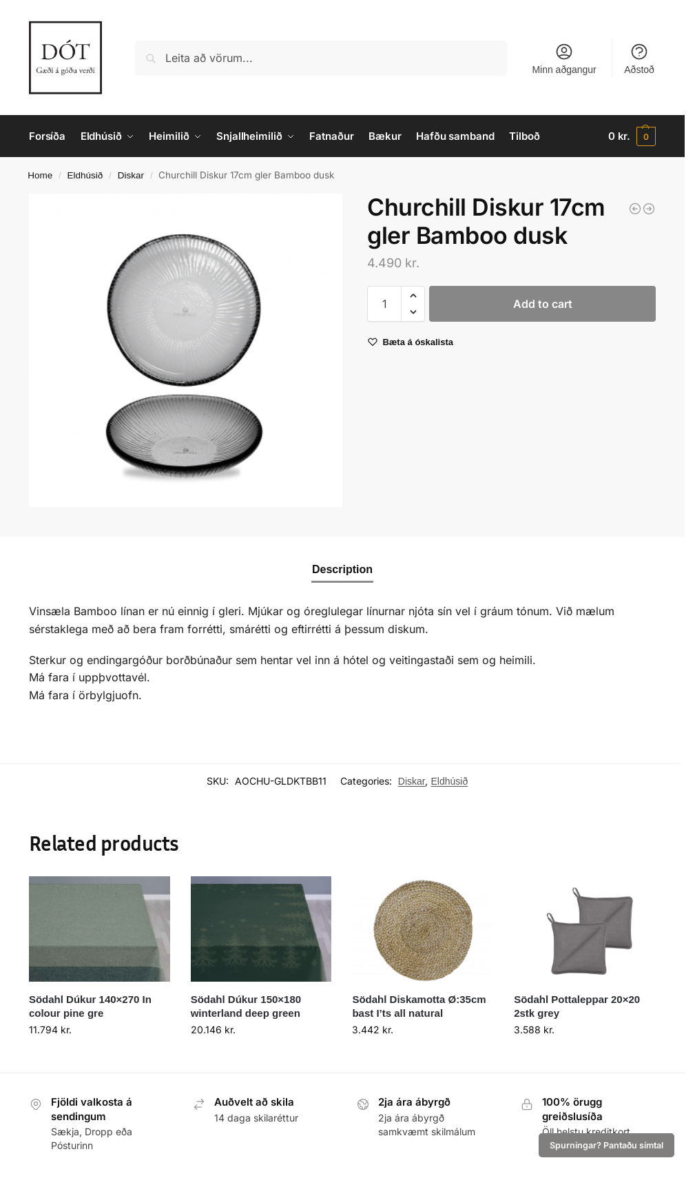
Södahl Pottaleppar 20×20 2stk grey (577, 1006)
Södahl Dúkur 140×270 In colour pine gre (90, 1006)
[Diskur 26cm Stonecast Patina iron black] (649, 209)
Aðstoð (639, 58)
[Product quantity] (384, 304)
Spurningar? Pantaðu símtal (606, 1145)
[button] (632, 136)
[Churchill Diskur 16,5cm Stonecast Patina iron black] (635, 209)
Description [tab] (342, 569)
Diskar (131, 175)
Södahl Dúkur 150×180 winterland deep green (246, 1006)
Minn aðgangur (564, 58)
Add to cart (542, 304)
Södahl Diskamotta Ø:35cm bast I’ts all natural (419, 1006)
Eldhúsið (85, 175)
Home (40, 175)
